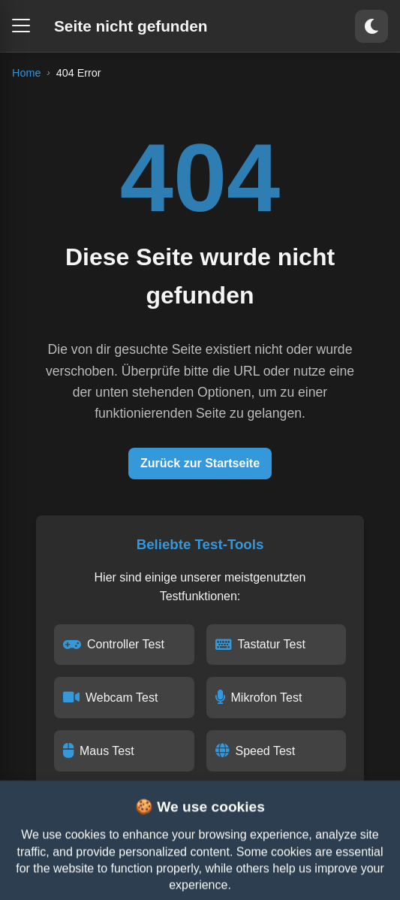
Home (26, 73)
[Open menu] (21, 25)
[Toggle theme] (371, 26)
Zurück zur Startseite (200, 463)
